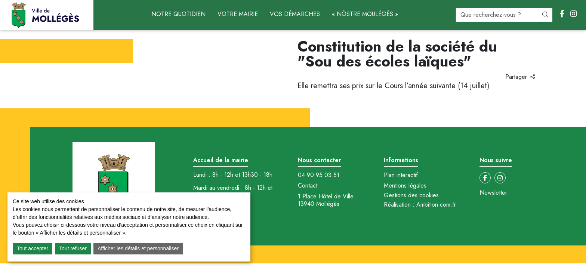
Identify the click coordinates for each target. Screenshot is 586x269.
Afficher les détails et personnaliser (138, 248)
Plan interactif (401, 175)
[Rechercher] (545, 15)
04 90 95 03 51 (318, 175)
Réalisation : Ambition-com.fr (420, 205)
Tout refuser (73, 248)
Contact (307, 186)
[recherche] (497, 15)
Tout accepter (32, 248)
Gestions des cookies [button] (411, 195)
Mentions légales (405, 186)
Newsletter (493, 193)
